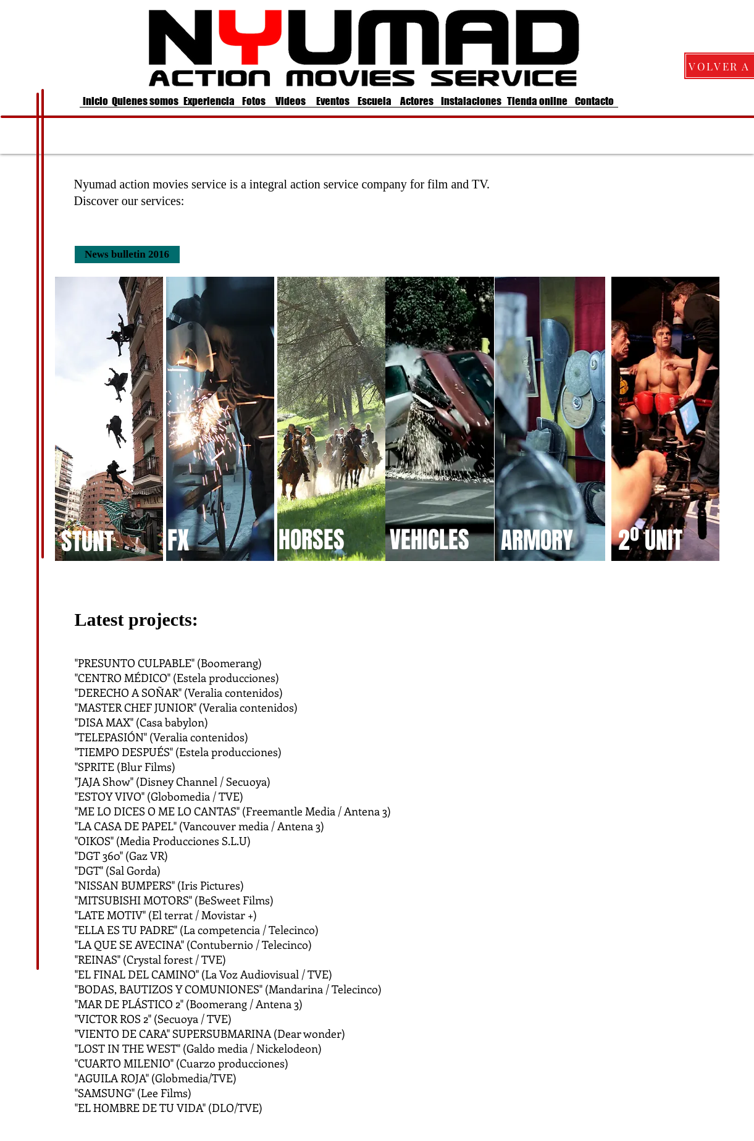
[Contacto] (595, 101)
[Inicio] (96, 101)
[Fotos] (253, 101)
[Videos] (290, 101)
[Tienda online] (537, 101)
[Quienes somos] (145, 101)
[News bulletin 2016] (127, 254)
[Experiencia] (209, 101)
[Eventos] (332, 101)
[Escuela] (374, 101)
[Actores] (417, 101)
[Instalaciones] (471, 101)
